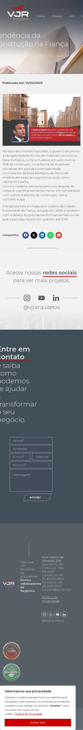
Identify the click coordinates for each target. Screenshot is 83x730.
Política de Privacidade (28, 714)
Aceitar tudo (37, 722)
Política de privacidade (51, 645)
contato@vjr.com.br (56, 636)
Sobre (41, 14)
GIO (71, 14)
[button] (25, 235)
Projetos (57, 14)
